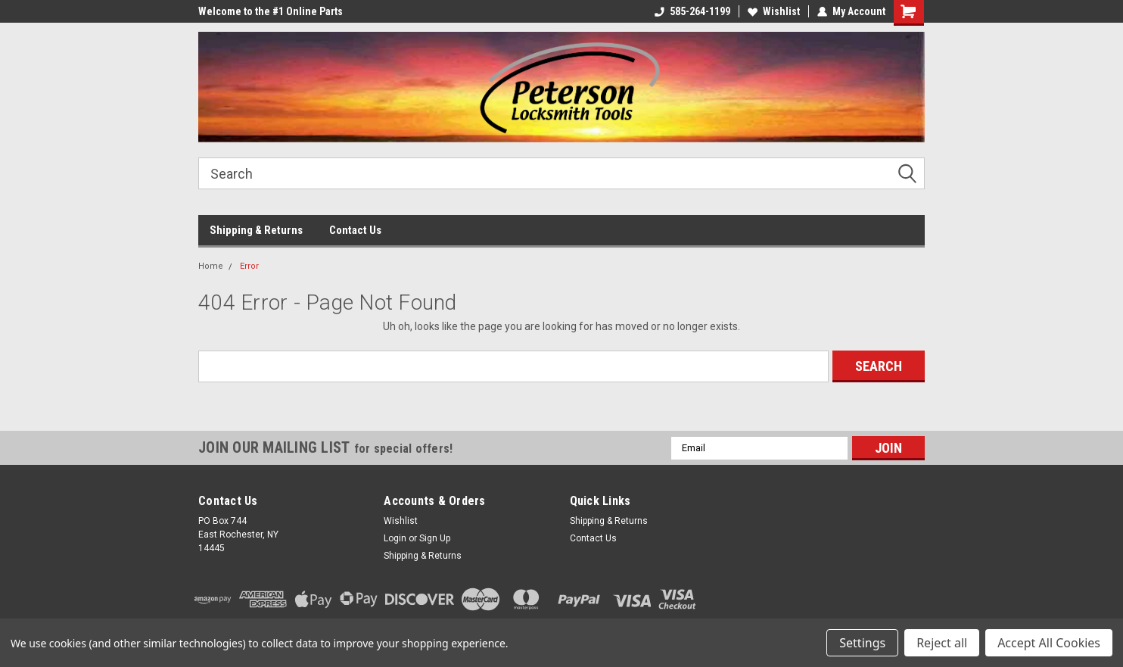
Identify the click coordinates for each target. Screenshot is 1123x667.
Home (210, 266)
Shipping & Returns (256, 230)
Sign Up (434, 538)
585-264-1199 (692, 11)
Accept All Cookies (1048, 642)
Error (249, 266)
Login (395, 538)
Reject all (941, 642)
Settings (862, 642)
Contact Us (355, 230)
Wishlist (774, 11)
